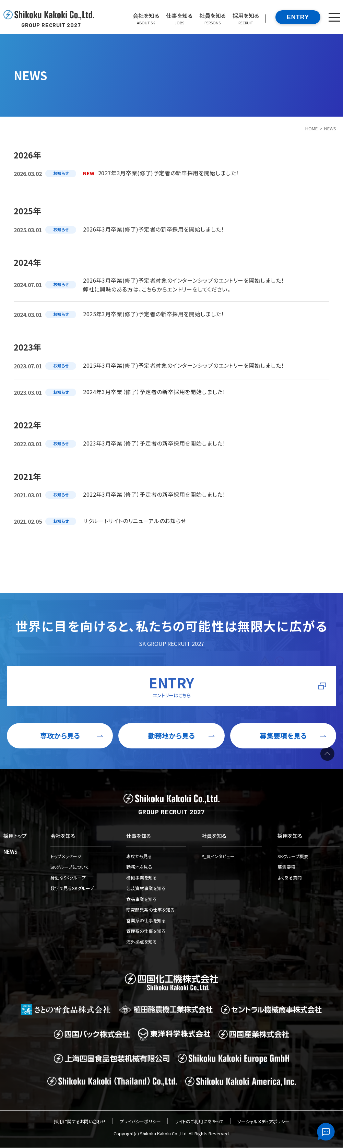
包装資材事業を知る (146, 888)
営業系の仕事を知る (146, 920)
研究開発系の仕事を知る (150, 910)
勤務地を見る (139, 867)
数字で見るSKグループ (72, 888)
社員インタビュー (218, 856)
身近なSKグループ (68, 877)
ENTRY (298, 17)
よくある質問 (289, 877)
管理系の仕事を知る (146, 931)
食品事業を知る (141, 899)
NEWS (10, 851)
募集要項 (286, 867)
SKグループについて (69, 867)
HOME (311, 128)
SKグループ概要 (292, 856)
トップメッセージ (66, 856)
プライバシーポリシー (140, 1121)
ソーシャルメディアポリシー (263, 1121)
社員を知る (214, 835)
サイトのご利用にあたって (199, 1121)
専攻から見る (139, 856)
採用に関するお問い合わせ (80, 1121)
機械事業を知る (141, 877)
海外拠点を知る (141, 941)
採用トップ (15, 835)
